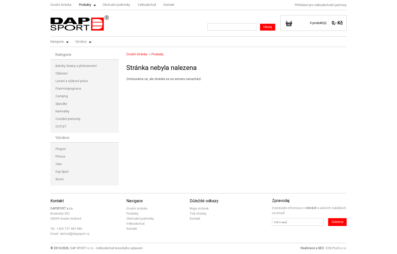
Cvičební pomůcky (68, 119)
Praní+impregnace (68, 88)
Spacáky (61, 104)
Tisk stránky (198, 213)
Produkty (85, 5)
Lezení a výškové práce (71, 81)
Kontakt (169, 5)
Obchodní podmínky (116, 5)
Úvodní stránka (60, 5)
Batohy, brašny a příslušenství (76, 66)
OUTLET (61, 126)
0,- (334, 23)
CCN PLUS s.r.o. (336, 248)
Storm (59, 179)
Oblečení (61, 73)
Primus (60, 156)
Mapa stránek (199, 208)
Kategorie (57, 41)
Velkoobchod (147, 5)
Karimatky (62, 111)
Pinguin (60, 149)
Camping (61, 96)
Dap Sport (62, 171)
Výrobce (81, 41)
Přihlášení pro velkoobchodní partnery (321, 5)
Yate (58, 164)
